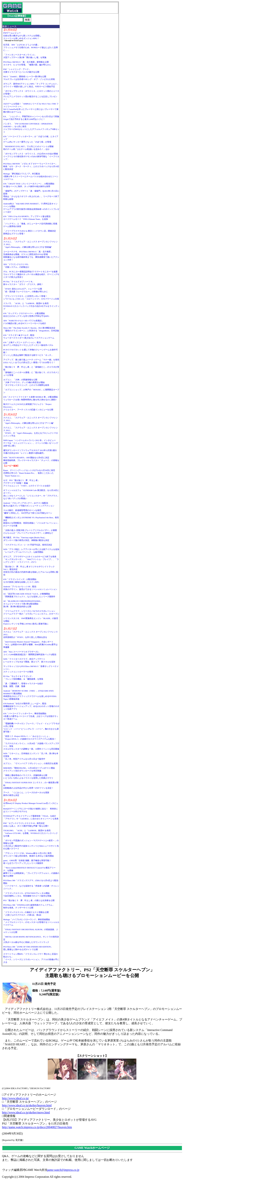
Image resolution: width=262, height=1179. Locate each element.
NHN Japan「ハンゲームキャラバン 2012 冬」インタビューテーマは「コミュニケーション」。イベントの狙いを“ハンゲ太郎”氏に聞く (30, 443)
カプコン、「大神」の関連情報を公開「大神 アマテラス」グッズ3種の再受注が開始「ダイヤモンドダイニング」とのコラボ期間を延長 (26, 382)
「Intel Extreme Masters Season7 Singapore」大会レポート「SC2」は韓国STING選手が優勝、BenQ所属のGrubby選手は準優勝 (30, 644)
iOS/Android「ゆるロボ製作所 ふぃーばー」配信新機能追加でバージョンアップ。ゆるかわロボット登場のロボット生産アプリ (31, 706)
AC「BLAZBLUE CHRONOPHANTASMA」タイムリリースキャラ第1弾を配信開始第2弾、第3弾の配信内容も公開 (22, 604)
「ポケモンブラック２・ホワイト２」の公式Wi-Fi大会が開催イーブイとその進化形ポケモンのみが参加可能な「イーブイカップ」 (31, 156)
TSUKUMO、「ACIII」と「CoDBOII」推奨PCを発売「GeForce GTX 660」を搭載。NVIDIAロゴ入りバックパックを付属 (30, 833)
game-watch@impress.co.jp (63, 1169)
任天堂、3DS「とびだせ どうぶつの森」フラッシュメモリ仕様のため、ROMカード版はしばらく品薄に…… (30, 47)
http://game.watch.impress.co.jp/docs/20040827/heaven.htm (37, 1127)
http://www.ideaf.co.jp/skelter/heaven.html (27, 1105)
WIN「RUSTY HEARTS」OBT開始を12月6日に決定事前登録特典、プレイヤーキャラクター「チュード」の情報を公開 (31, 460)
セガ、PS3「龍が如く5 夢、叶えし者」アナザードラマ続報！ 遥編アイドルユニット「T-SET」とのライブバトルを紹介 (26, 483)
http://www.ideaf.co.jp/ (15, 1098)
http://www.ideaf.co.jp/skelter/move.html (26, 1112)
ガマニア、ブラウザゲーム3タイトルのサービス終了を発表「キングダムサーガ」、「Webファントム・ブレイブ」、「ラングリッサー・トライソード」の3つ (31, 559)
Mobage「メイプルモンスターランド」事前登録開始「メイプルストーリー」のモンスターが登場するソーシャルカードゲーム (31, 922)
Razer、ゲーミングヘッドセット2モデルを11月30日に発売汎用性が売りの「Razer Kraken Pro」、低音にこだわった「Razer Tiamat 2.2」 (29, 473)
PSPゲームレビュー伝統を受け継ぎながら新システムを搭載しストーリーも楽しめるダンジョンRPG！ (22, 35)
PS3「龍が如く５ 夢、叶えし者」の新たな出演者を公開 (28, 900)
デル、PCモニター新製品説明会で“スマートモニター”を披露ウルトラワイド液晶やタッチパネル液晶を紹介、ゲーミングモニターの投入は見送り (31, 274)
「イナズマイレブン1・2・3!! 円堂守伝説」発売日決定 (27, 545)
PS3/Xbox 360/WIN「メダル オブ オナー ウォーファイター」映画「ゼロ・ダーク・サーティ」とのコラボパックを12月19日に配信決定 (31, 166)
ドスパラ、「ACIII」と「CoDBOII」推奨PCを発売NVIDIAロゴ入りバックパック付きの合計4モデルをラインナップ (31, 306)
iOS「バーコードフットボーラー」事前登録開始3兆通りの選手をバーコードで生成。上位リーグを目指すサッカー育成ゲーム (30, 716)
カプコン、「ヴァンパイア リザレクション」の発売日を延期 (30, 763)
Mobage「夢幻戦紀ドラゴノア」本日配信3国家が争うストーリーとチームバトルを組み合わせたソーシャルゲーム (30, 176)
